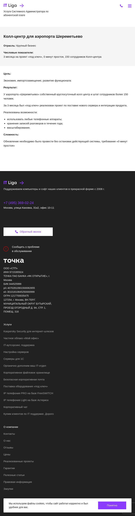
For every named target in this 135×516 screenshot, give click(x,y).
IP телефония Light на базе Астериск (26, 400)
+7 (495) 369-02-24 (19, 203)
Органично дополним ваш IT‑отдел (25, 365)
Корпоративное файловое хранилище (27, 372)
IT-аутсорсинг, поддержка (19, 345)
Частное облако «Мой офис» (21, 338)
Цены (7, 454)
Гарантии (9, 468)
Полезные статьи (14, 474)
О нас (7, 440)
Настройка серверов (16, 351)
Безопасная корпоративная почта (24, 379)
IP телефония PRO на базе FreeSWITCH (28, 393)
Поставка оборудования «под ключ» (26, 386)
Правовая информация (18, 481)
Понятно (112, 505)
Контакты (9, 433)
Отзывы (8, 447)
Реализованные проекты (19, 461)
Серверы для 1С (14, 358)
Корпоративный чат (15, 406)
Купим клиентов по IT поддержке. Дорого (29, 413)
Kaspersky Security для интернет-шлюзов (29, 331)
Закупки (8, 488)
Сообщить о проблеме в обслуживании (22, 249)
